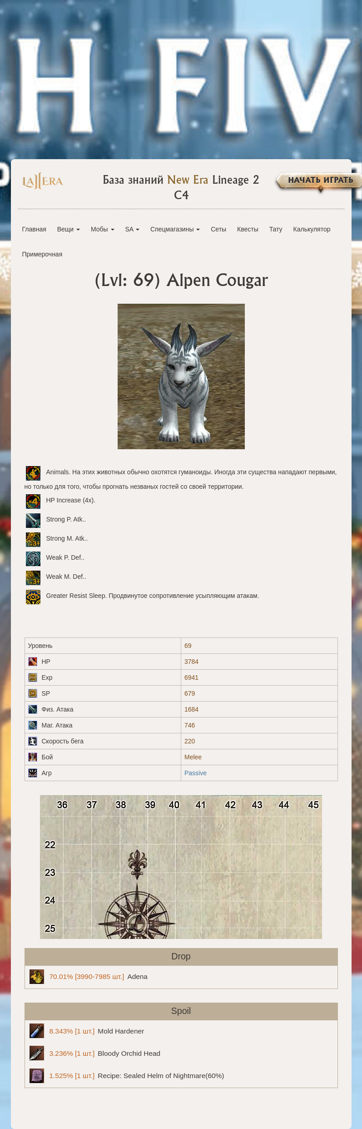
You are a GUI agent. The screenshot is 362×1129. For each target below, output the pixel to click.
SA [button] (132, 229)
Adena (89, 976)
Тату (276, 229)
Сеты (218, 229)
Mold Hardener (87, 1031)
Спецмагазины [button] (175, 229)
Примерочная (42, 254)
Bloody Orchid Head (95, 1053)
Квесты (247, 229)
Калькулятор (312, 229)
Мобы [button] (102, 229)
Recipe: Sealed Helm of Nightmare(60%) (127, 1076)
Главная (34, 229)
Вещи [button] (68, 229)
